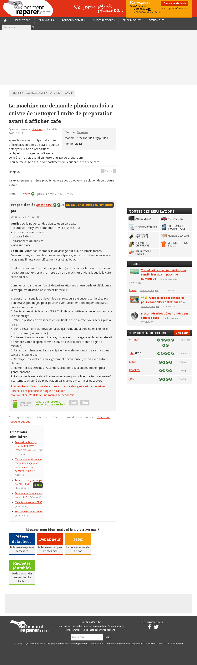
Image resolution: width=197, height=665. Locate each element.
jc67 (131, 378)
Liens (132, 290)
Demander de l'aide (174, 4)
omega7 (134, 339)
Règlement (137, 644)
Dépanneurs (46, 20)
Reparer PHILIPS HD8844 (29, 512)
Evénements (156, 20)
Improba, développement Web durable (81, 644)
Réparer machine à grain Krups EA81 (28, 495)
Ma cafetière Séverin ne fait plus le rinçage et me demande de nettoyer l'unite (28, 465)
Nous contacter (175, 644)
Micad (132, 362)
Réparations (22, 20)
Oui (73, 402)
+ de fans (140, 9)
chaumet (37, 129)
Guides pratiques (104, 20)
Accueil (29, 8)
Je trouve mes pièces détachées (22, 549)
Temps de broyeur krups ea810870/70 (28, 482)
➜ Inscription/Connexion (174, 8)
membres (139, 6)
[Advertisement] (98, 57)
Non (85, 402)
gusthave (44, 205)
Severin (82, 132)
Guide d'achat (132, 20)
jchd (131, 353)
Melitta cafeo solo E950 (28, 502)
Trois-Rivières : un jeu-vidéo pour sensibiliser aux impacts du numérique (163, 274)
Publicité (150, 644)
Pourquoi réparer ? (170, 278)
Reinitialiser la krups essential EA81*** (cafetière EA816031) (26, 446)
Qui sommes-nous (35, 644)
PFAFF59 (134, 370)
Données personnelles (118, 644)
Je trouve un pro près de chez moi (50, 549)
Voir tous (182, 333)
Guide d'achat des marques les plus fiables (22, 578)
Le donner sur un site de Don (77, 549)
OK (107, 637)
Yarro (27, 194)
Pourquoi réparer (73, 20)
